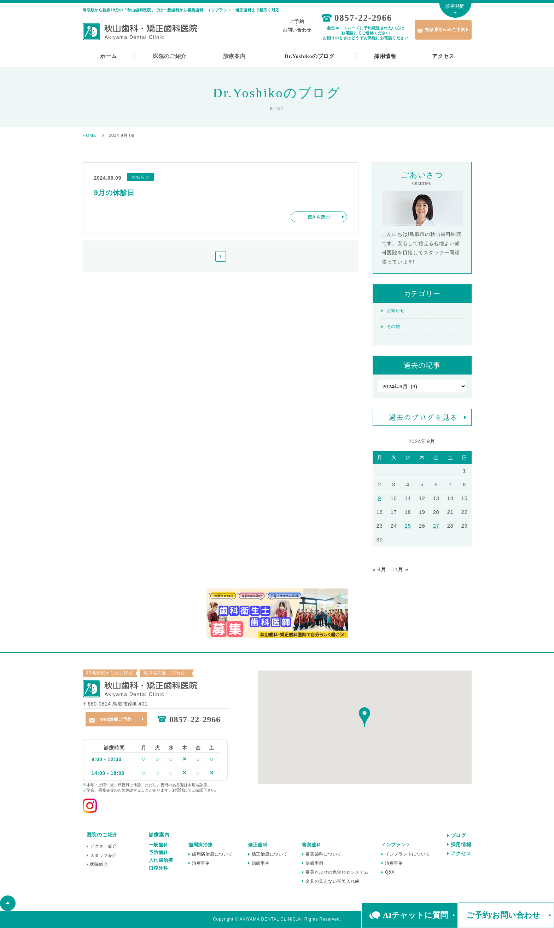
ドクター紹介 (103, 846)
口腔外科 (158, 868)
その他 (393, 326)
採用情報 (385, 56)
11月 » (399, 569)
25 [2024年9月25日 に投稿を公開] (407, 526)
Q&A (390, 872)
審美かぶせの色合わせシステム (337, 872)
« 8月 (379, 569)
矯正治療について (270, 854)
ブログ (458, 835)
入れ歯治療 (161, 860)
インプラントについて (407, 854)
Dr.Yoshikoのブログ (309, 56)
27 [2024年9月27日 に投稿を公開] (436, 526)
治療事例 (201, 863)
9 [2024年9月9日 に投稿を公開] (379, 498)
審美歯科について (323, 854)
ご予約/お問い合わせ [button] (503, 915)
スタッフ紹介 (103, 855)
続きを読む (319, 217)
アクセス (443, 56)
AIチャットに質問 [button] (415, 915)
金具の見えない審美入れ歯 (332, 881)
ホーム (108, 56)
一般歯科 (158, 844)
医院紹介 (99, 864)
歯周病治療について (212, 854)
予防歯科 (158, 852)
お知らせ (396, 310)
